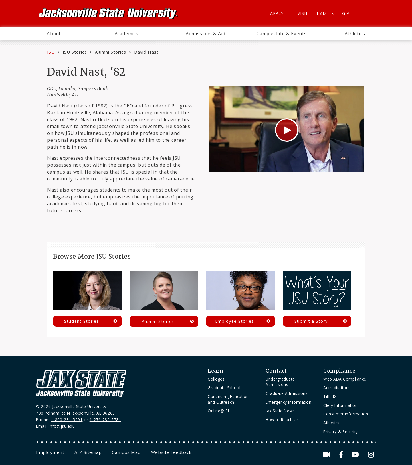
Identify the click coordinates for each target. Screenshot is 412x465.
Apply (277, 13)
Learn (215, 371)
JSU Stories (75, 52)
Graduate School (224, 387)
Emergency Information (288, 402)
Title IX (329, 396)
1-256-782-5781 (105, 419)
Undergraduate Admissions (280, 381)
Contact (276, 371)
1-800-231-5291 (67, 419)
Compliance (339, 371)
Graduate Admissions (287, 393)
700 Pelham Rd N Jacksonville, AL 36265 (75, 413)
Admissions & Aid (205, 33)
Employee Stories (234, 321)
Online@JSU (219, 410)
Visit (303, 13)
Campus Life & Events (282, 33)
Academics (126, 33)
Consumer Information (345, 414)
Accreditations (337, 387)
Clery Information (340, 405)
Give (347, 13)
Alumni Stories (110, 52)
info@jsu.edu (62, 426)
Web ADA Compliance (344, 379)
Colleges (216, 379)
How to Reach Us (282, 419)
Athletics (355, 33)
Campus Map (126, 452)
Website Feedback (171, 452)
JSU (51, 52)
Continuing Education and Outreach (228, 399)
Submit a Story (311, 321)
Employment (50, 452)
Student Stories (81, 321)
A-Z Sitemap (88, 452)
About (54, 33)
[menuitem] (54, 33)
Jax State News (280, 410)
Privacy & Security (340, 431)
